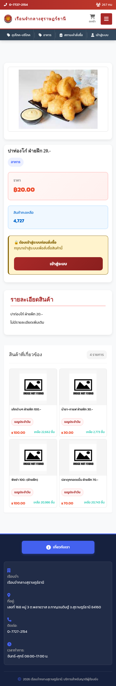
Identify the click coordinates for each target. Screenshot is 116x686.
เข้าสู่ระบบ (99, 35)
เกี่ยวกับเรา (58, 547)
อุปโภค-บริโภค (18, 35)
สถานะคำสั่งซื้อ (71, 35)
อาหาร (45, 35)
